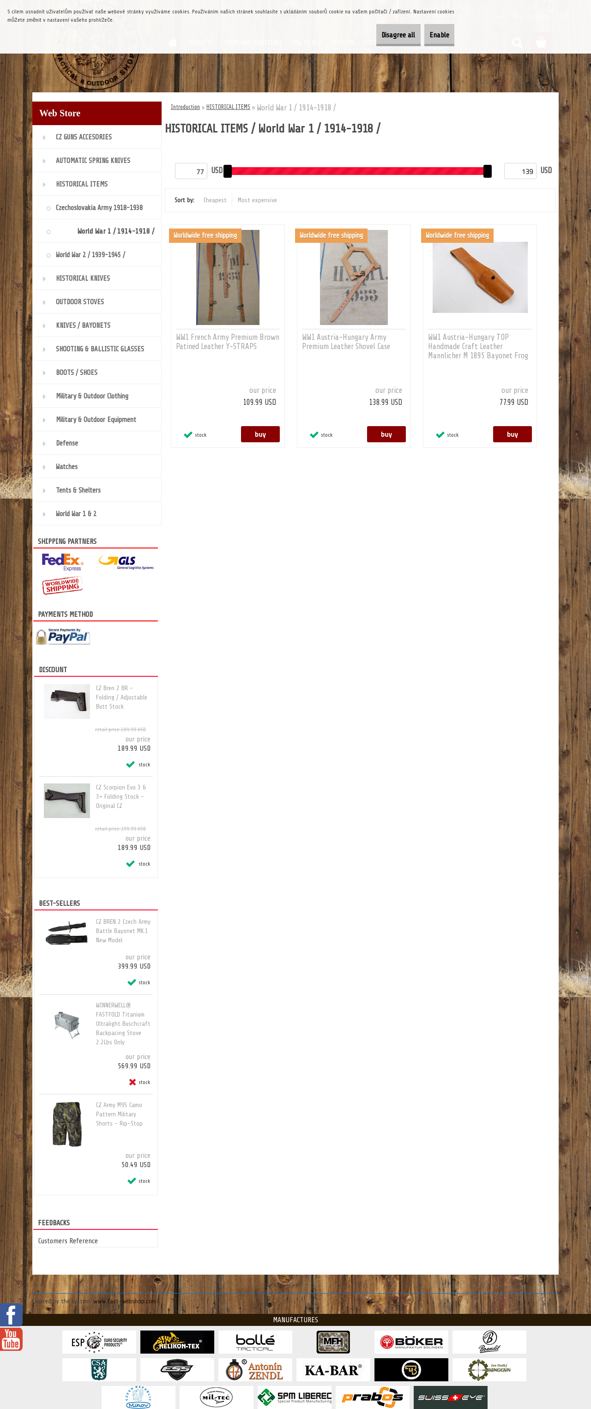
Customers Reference (68, 1241)
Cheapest (215, 200)
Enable (433, 35)
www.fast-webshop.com (124, 1301)
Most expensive (257, 200)
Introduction (185, 106)
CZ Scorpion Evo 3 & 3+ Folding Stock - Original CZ (121, 796)
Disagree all (379, 35)
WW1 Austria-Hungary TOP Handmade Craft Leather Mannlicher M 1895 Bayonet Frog (478, 346)
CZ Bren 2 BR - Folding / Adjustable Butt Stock (121, 697)
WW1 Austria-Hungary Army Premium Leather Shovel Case (346, 342)
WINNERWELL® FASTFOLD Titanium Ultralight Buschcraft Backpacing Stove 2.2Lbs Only (123, 1024)
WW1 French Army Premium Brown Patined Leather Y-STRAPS (227, 342)
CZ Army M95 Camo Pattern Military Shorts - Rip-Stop (119, 1114)
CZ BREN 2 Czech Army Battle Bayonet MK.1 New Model (123, 931)
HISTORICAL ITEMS (228, 106)
